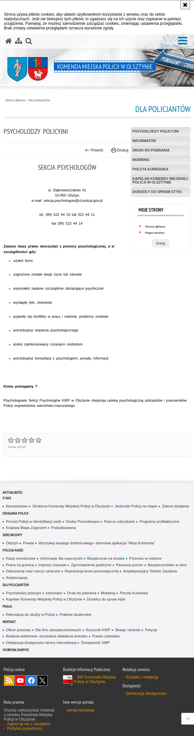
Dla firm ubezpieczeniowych (58, 630)
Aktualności (13, 492)
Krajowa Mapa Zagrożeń (26, 528)
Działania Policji (15, 513)
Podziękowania (63, 528)
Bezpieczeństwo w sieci (167, 565)
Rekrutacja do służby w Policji (30, 614)
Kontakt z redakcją (142, 677)
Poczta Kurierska (134, 593)
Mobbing (108, 593)
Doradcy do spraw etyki (106, 599)
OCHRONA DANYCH (16, 649)
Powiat (28, 543)
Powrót (94, 150)
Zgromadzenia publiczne (91, 565)
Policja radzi (13, 550)
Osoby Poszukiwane (83, 521)
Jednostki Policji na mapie (136, 506)
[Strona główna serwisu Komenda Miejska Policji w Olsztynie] (8, 41)
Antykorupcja (16, 578)
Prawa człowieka (106, 636)
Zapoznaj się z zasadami (28, 724)
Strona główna (15, 100)
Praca (7, 606)
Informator (54, 593)
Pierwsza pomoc (129, 565)
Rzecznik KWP (98, 630)
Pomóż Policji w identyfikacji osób (33, 521)
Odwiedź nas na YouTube (20, 680)
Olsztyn (12, 543)
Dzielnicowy (12, 534)
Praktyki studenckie (75, 614)
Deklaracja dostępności (146, 693)
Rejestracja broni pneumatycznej (92, 571)
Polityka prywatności (24, 728)
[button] (182, 41)
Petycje (151, 630)
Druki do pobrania (81, 593)
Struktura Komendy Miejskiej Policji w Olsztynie (71, 506)
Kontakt (9, 621)
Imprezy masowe (53, 565)
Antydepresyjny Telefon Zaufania (150, 571)
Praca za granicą (20, 565)
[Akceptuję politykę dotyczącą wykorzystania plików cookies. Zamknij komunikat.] (185, 4)
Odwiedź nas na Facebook (31, 680)
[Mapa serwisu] (18, 41)
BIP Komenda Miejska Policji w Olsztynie (95, 679)
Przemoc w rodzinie (145, 558)
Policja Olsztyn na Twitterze (42, 680)
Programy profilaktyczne (159, 521)
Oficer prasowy (18, 630)
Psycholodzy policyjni (23, 593)
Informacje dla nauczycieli (61, 558)
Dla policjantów (39, 100)
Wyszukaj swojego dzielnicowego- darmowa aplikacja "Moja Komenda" (97, 543)
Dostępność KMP (95, 643)
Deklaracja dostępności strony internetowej (41, 643)
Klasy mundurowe (20, 558)
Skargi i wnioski (127, 630)
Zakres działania (175, 506)
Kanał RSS (9, 680)
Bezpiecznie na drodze (106, 558)
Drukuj (119, 150)
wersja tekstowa (80, 710)
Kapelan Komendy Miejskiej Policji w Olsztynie (44, 599)
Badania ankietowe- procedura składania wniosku (46, 636)
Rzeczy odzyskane (119, 521)
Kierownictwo (17, 506)
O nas (7, 497)
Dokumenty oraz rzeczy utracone (33, 571)
